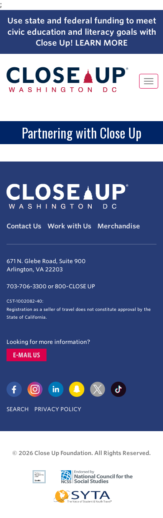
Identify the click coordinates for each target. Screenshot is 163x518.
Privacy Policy (57, 409)
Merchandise (118, 226)
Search (18, 409)
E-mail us (26, 355)
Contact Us (24, 226)
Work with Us (69, 226)
